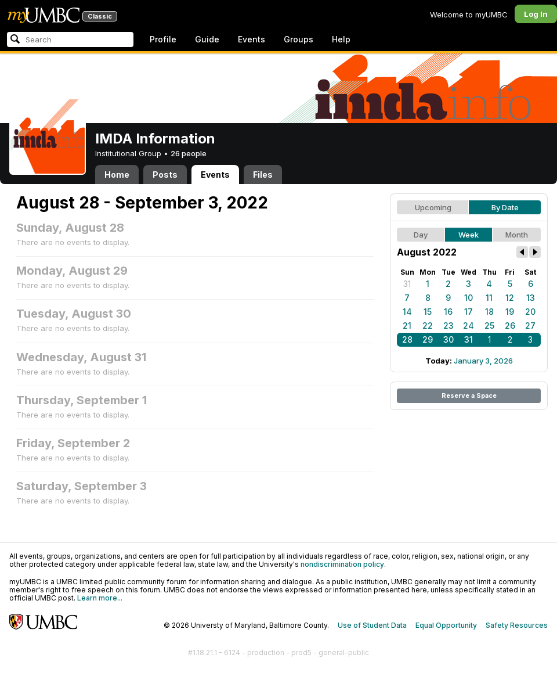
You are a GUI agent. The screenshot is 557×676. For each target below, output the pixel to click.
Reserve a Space (469, 395)
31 (407, 284)
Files (263, 174)
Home (116, 174)
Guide (207, 39)
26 (510, 325)
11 (489, 298)
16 (448, 312)
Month (516, 234)
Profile (163, 39)
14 (407, 312)
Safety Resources (517, 625)
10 (468, 298)
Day (421, 234)
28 (407, 339)
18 (489, 312)
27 (530, 325)
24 (468, 325)
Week (468, 234)
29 (427, 339)
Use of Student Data (372, 625)
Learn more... (99, 598)
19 (509, 312)
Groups (298, 39)
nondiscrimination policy (342, 564)
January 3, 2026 (483, 360)
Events (251, 39)
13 (530, 298)
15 (428, 312)
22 (427, 325)
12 (509, 298)
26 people (189, 153)
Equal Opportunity (446, 625)
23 (448, 325)
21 (407, 325)
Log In (536, 14)
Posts (165, 174)
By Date (505, 207)
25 (489, 325)
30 (448, 339)
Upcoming (433, 207)
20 (530, 312)
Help (341, 39)
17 (468, 312)
